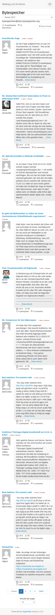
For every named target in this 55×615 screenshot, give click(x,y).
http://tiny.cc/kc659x (24, 385)
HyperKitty (26, 611)
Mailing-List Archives (13, 4)
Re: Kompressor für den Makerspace (19, 320)
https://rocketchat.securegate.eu (30, 566)
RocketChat (8, 547)
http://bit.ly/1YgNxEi (24, 500)
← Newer (13, 591)
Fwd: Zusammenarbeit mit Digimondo (20, 268)
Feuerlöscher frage (11, 38)
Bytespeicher (13, 12)
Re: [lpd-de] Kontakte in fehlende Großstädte (23, 156)
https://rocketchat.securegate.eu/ (31, 569)
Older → (42, 591)
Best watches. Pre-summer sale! (17, 377)
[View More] (30, 80)
